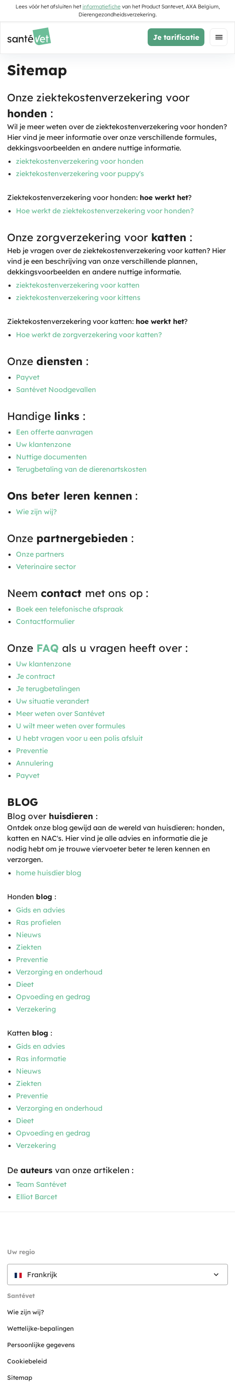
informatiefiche (101, 6)
